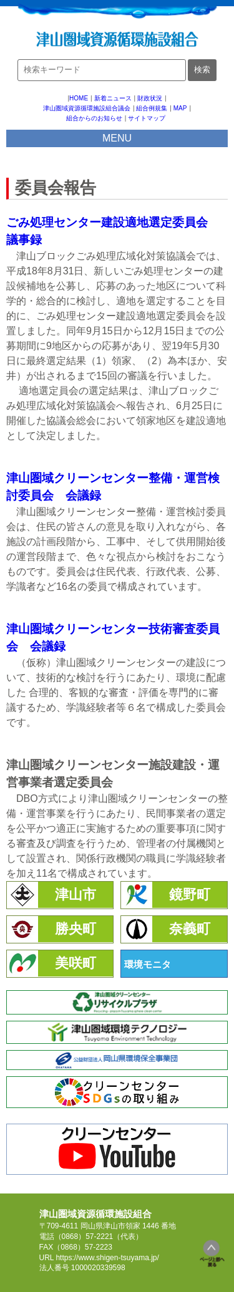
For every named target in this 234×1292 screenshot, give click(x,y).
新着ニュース (113, 98)
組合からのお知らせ (94, 118)
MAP (180, 108)
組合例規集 (151, 108)
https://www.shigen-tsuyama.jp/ (107, 1257)
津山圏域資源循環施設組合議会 (86, 108)
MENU (117, 138)
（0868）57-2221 (84, 1236)
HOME (78, 98)
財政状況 (149, 98)
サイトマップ (146, 118)
